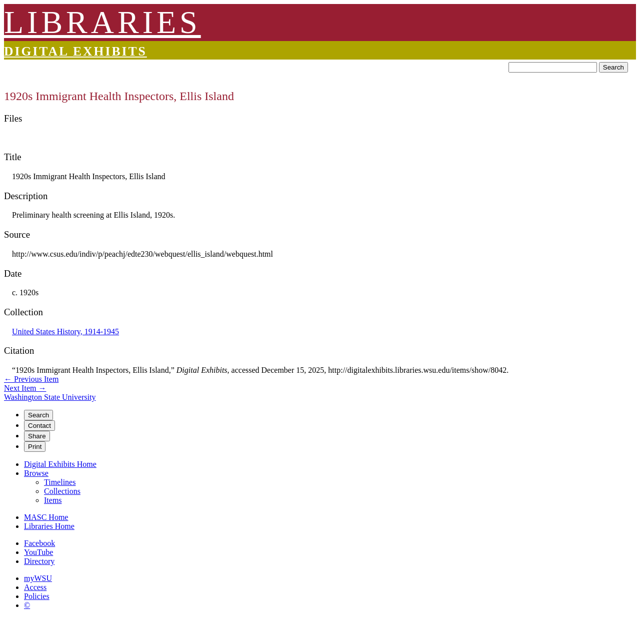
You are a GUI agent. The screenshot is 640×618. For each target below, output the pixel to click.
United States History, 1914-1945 (65, 331)
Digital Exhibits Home (60, 464)
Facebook (39, 543)
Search (613, 67)
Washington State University (50, 397)
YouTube (38, 552)
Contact (39, 425)
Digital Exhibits (75, 51)
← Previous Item (31, 379)
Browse (36, 473)
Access (35, 587)
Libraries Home (49, 526)
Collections (62, 491)
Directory (39, 561)
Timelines (60, 482)
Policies (37, 596)
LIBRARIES (102, 22)
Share (37, 436)
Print (35, 446)
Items (53, 500)
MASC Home (46, 517)
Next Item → (25, 388)
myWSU (38, 578)
